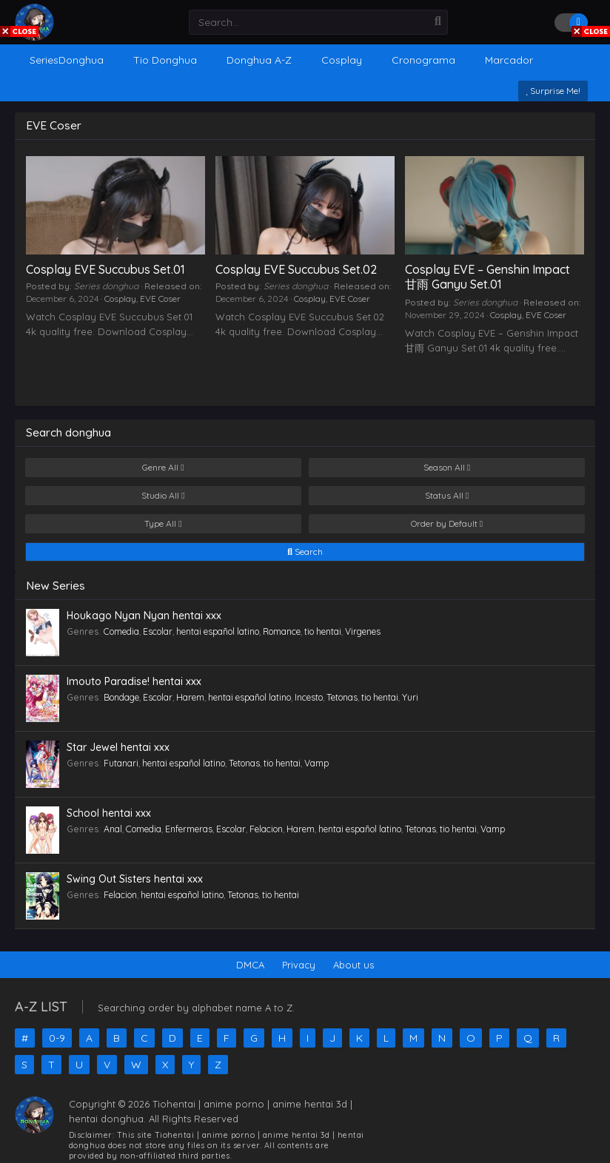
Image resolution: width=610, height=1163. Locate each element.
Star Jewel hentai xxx (118, 747)
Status (447, 495)
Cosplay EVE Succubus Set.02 (296, 269)
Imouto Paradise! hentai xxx (134, 681)
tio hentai (322, 631)
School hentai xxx (109, 813)
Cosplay (120, 298)
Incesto (309, 697)
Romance (282, 631)
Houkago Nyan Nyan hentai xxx (144, 615)
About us (353, 965)
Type (162, 523)
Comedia (121, 631)
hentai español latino (217, 631)
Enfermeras (188, 829)
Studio (162, 495)
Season (446, 467)
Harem (190, 697)
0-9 (57, 1038)
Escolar (157, 631)
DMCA (250, 965)
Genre (163, 467)
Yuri (410, 697)
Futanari (121, 763)
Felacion (266, 829)
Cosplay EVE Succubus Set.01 (105, 269)
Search (305, 552)
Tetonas (342, 697)
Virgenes (363, 631)
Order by (447, 523)
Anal (113, 829)
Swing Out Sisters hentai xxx (135, 879)
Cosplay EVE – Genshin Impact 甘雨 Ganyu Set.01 (487, 276)
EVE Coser (160, 298)
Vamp (316, 763)
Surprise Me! (553, 90)
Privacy (298, 965)
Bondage (121, 697)
